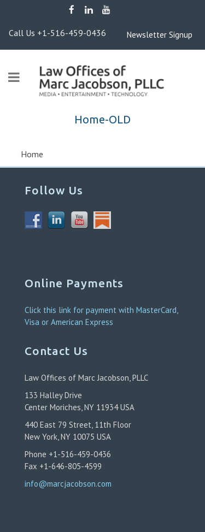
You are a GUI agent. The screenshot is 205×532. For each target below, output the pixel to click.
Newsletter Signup (143, 34)
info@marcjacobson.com (68, 483)
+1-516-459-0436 (71, 32)
